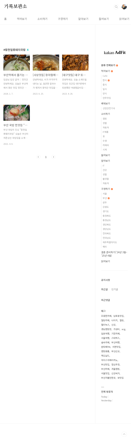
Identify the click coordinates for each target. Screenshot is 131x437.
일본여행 (105, 333)
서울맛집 (105, 373)
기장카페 (115, 333)
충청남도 (107, 220)
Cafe (105, 75)
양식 (105, 93)
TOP (124, 434)
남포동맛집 (118, 315)
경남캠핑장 (106, 329)
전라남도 (107, 237)
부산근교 (115, 351)
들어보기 (104, 19)
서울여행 (105, 338)
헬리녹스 (105, 324)
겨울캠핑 (115, 369)
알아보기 (83, 19)
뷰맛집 (121, 377)
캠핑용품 (105, 351)
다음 (53, 157)
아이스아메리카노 (109, 360)
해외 (105, 246)
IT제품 (105, 131)
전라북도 (107, 233)
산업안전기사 (109, 108)
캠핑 (105, 118)
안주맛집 (107, 97)
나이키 (114, 320)
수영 (105, 140)
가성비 (116, 329)
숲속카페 (105, 342)
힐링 (122, 320)
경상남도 (107, 229)
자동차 (106, 127)
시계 (105, 149)
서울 (105, 193)
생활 (105, 123)
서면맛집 (116, 346)
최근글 (104, 289)
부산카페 (105, 369)
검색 (116, 6)
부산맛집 (105, 364)
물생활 (106, 178)
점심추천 (115, 364)
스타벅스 (115, 338)
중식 (105, 84)
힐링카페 (105, 320)
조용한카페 (106, 315)
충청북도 (107, 215)
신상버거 (115, 373)
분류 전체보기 (109, 65)
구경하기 (63, 19)
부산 (106, 198)
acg (123, 329)
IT (103, 165)
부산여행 (115, 342)
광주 (105, 202)
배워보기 (105, 103)
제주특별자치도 (110, 242)
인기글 (114, 289)
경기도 (106, 211)
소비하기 (42, 19)
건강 (105, 170)
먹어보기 (22, 19)
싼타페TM (105, 346)
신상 (113, 324)
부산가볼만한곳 (108, 377)
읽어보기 (124, 19)
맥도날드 (105, 355)
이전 (38, 157)
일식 (105, 89)
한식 (106, 80)
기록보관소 (15, 6)
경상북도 (107, 224)
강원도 (106, 206)
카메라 (106, 145)
